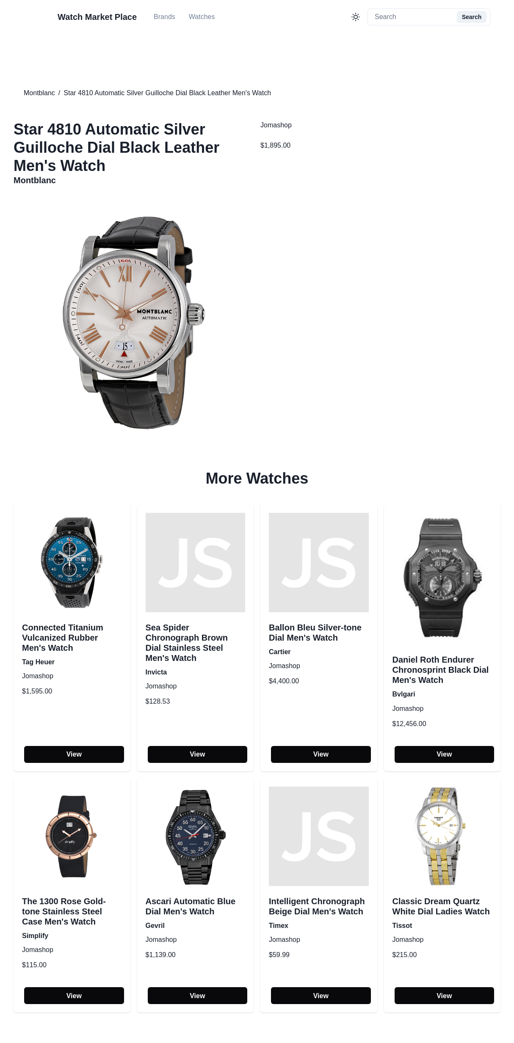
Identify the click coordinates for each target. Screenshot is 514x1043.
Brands (164, 16)
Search (472, 17)
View (74, 754)
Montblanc (39, 92)
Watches (202, 16)
